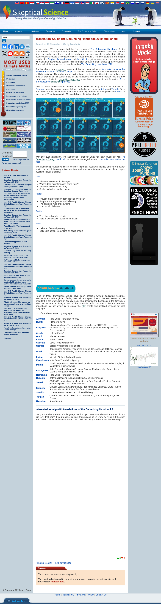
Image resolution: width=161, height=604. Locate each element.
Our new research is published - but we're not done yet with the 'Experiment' (17, 210)
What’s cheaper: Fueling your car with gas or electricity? (17, 287)
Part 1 (39, 176)
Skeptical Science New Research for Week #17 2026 (17, 247)
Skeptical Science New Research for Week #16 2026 (17, 272)
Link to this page (63, 563)
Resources (50, 31)
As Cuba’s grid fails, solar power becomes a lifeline (17, 261)
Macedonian (42, 360)
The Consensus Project (87, 31)
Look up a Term (18, 601)
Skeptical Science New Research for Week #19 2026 (17, 181)
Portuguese (42, 370)
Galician (40, 342)
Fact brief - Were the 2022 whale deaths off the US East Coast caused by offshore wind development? (17, 196)
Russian (40, 378)
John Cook (81, 59)
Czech (39, 333)
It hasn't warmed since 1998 (17, 103)
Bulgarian (41, 327)
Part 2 (39, 194)
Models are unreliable (15, 93)
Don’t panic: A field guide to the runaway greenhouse (17, 276)
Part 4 (39, 223)
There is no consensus (15, 86)
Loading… (80, 486)
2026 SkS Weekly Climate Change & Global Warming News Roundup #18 (18, 204)
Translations (109, 31)
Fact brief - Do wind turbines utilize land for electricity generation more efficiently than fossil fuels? (17, 311)
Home (5, 31)
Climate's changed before (16, 75)
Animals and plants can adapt (18, 100)
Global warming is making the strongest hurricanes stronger (16, 256)
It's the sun (10, 79)
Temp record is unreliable (16, 96)
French (118, 91)
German (40, 89)
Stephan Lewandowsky (59, 59)
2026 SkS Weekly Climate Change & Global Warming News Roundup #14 (18, 319)
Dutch (39, 336)
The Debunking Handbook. (104, 49)
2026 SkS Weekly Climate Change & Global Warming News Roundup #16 (18, 266)
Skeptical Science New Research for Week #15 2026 (17, 298)
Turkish (115, 89)
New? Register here (21, 160)
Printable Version (44, 563)
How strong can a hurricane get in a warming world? (17, 231)
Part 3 (39, 211)
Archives (7, 339)
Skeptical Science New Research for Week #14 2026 (17, 324)
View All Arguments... (15, 110)
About (123, 31)
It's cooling (10, 89)
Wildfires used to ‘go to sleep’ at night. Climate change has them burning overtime (17, 221)
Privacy (90, 594)
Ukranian (41, 401)
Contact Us (101, 594)
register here (57, 581)
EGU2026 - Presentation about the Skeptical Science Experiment (17, 190)
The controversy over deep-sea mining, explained (16, 333)
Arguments (19, 31)
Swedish (40, 392)
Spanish (40, 388)
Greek (39, 351)
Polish (39, 364)
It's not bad (10, 82)
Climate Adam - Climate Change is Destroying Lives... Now (18, 185)
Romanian (41, 375)
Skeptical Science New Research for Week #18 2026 (17, 216)
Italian (103, 89)
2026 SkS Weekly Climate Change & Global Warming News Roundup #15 (18, 293)
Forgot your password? (11, 163)
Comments (66, 31)
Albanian (40, 319)
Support (136, 31)
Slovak (39, 382)
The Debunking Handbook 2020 (96, 64)
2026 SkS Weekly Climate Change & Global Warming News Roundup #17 (18, 237)
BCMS (39, 322)
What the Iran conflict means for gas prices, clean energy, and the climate (17, 304)
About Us (80, 594)
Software (35, 31)
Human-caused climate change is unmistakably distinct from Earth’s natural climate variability (17, 282)
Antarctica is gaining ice (16, 107)
